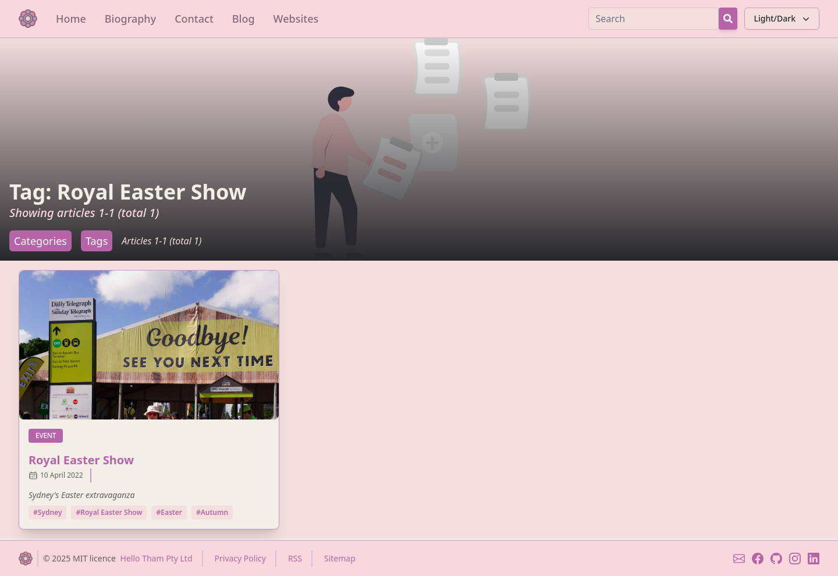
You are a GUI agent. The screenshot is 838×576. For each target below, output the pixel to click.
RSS (295, 558)
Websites (296, 19)
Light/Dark (783, 18)
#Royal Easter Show (109, 512)
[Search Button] (728, 19)
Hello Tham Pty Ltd (156, 558)
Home (71, 19)
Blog (243, 19)
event (49, 435)
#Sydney (47, 512)
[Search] (653, 19)
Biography (130, 19)
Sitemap (340, 558)
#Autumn (212, 512)
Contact (194, 19)
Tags (97, 241)
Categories (40, 241)
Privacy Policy (240, 558)
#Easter (169, 512)
